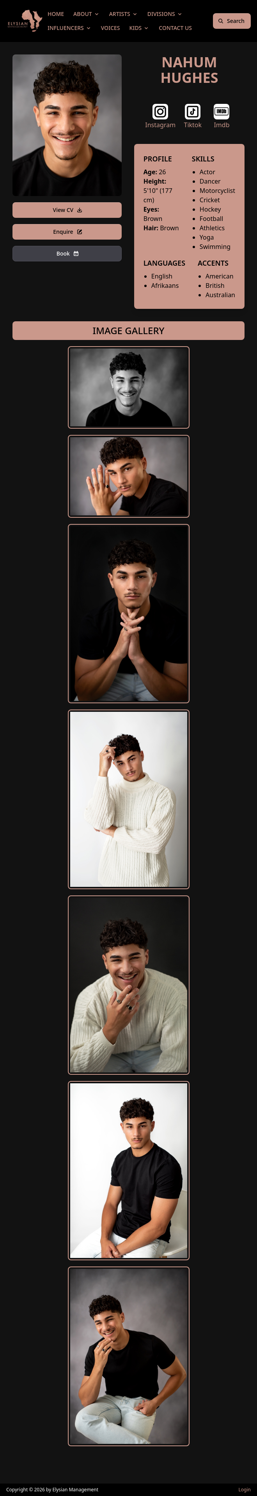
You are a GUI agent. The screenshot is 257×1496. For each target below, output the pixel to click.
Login (245, 1489)
